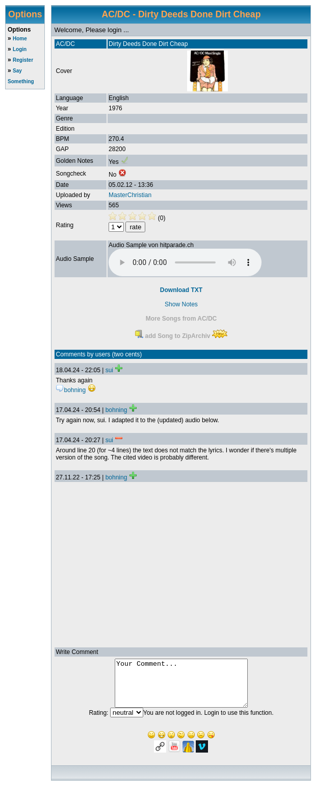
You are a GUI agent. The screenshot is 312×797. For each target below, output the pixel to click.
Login (20, 49)
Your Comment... (181, 688)
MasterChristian (130, 195)
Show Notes (181, 304)
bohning (116, 410)
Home (20, 38)
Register (23, 60)
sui (109, 370)
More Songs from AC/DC (181, 318)
